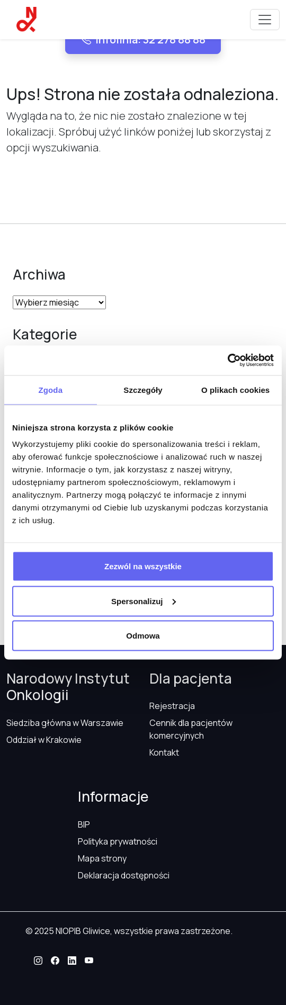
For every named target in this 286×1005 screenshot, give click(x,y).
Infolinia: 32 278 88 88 (143, 39)
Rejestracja (172, 706)
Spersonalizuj (143, 600)
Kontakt (164, 752)
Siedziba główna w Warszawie (64, 723)
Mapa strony (102, 858)
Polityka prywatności (117, 841)
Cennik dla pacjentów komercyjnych (191, 729)
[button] (38, 960)
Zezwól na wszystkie (143, 566)
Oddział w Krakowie (44, 740)
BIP (84, 824)
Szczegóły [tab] (142, 389)
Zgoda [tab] (51, 389)
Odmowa (142, 635)
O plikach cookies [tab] (235, 389)
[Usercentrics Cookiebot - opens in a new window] (227, 360)
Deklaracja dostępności (123, 875)
